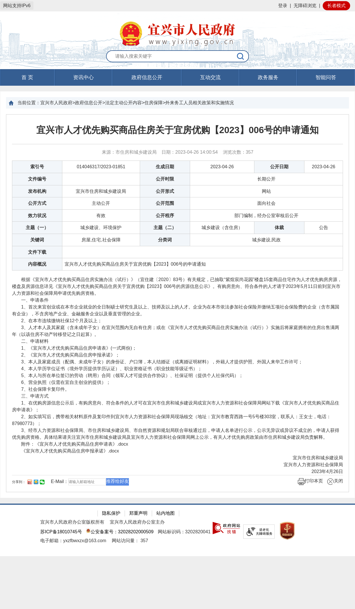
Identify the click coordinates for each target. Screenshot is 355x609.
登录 (282, 5)
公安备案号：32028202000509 (119, 531)
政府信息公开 (146, 77)
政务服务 (268, 77)
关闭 (335, 481)
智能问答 (326, 77)
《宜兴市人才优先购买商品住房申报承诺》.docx (70, 450)
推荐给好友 (117, 481)
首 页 (27, 77)
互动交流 (210, 77)
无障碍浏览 (305, 5)
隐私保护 (111, 513)
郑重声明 (138, 513)
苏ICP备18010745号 (61, 531)
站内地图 (165, 513)
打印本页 (310, 481)
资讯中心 (83, 77)
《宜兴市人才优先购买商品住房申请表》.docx (81, 444)
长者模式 (336, 5)
